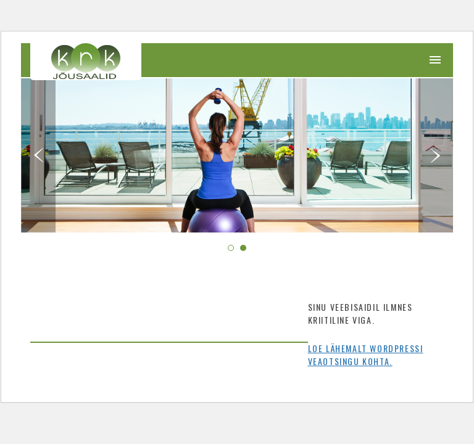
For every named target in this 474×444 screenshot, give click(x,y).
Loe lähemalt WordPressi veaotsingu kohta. (365, 355)
